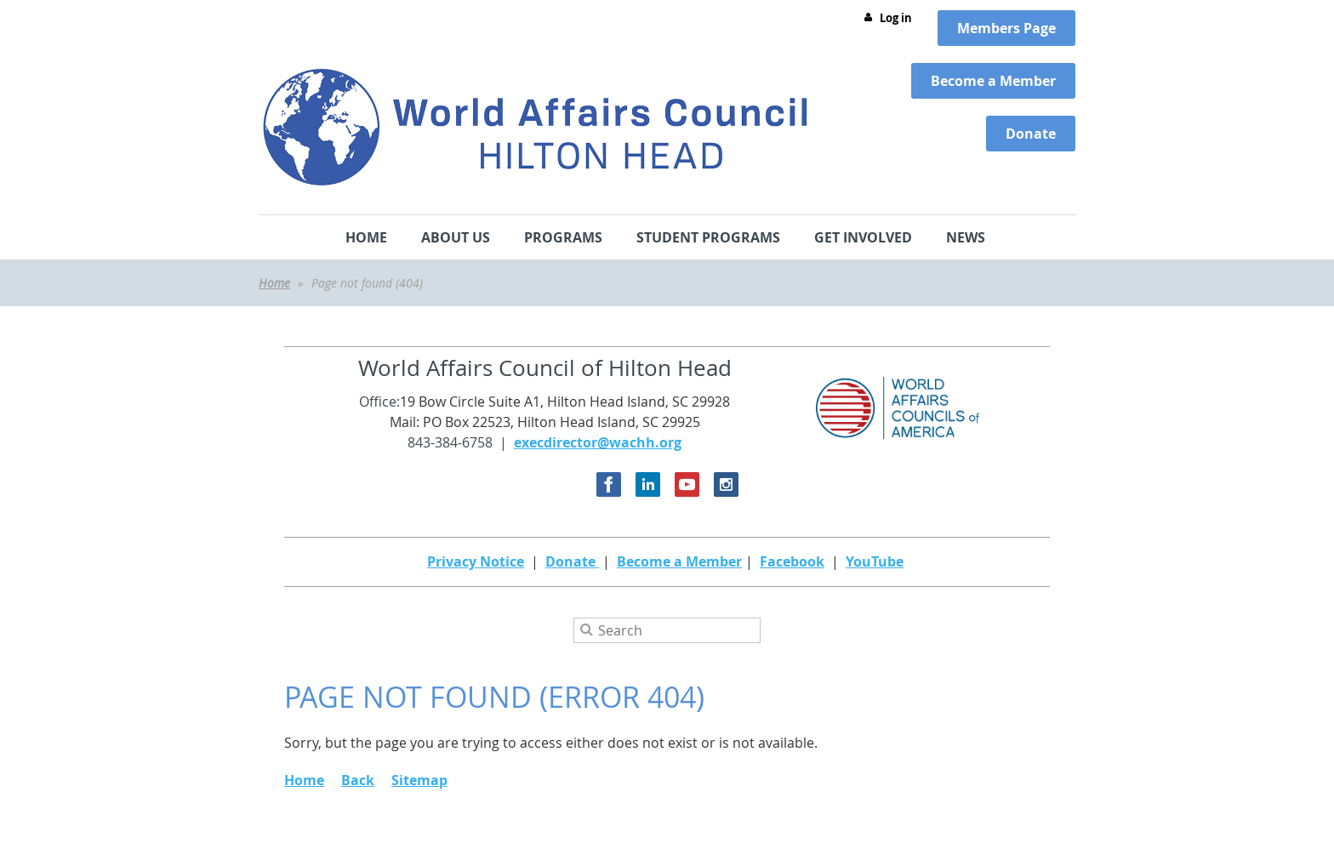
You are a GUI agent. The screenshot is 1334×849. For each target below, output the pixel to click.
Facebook (792, 561)
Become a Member (679, 561)
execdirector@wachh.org (597, 442)
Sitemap (419, 780)
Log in (896, 18)
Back (357, 780)
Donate (572, 561)
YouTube (875, 561)
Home (274, 283)
